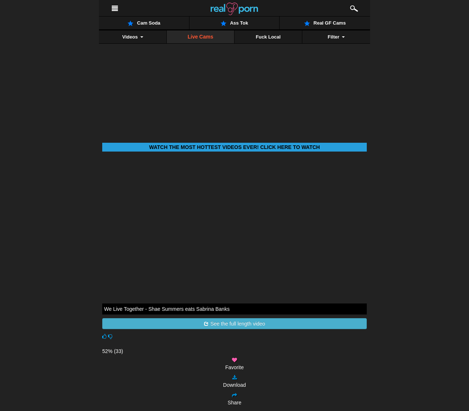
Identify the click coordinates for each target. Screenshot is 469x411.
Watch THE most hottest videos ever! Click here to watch (234, 147)
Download (234, 381)
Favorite (234, 363)
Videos (132, 37)
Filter (336, 37)
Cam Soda (144, 23)
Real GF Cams (325, 23)
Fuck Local (268, 37)
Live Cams (200, 37)
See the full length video (234, 324)
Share (234, 399)
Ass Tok (234, 23)
